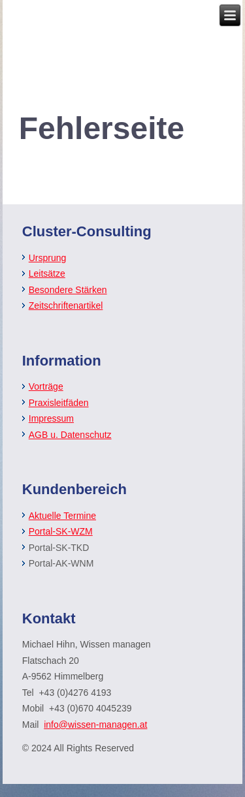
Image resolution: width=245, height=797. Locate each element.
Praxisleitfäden (59, 403)
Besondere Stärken (68, 290)
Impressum (51, 418)
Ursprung (48, 258)
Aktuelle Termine (62, 515)
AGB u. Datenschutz (70, 435)
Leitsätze (47, 273)
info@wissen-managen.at (95, 724)
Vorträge (46, 386)
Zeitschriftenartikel (66, 305)
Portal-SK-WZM (61, 531)
